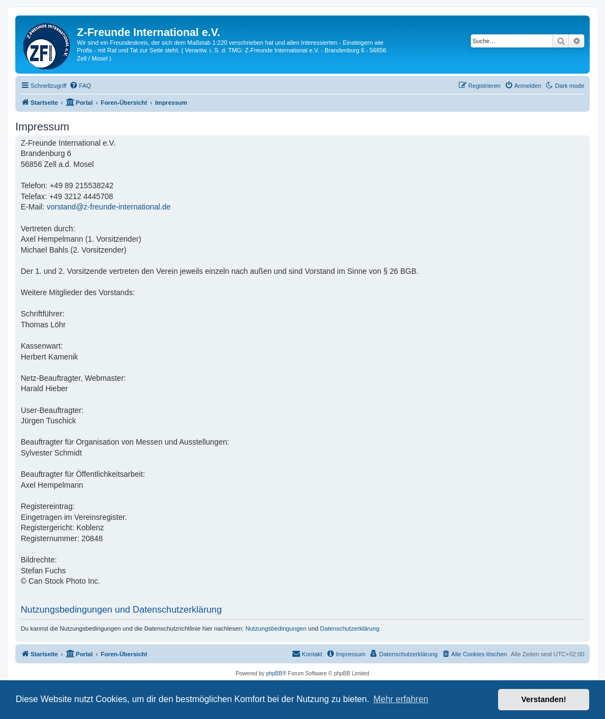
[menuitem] (80, 85)
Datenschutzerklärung (350, 628)
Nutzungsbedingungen (276, 628)
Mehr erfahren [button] (400, 699)
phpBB (274, 673)
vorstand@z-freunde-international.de (108, 206)
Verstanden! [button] (544, 699)
